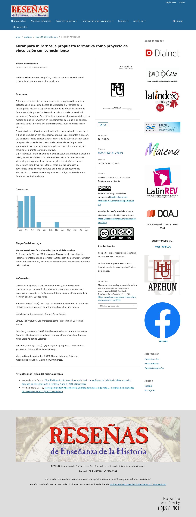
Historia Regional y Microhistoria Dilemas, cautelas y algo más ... (77, 387)
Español (148, 385)
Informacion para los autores (97, 21)
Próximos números (65, 21)
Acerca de (138, 21)
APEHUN (163, 341)
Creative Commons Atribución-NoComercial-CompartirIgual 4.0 (116, 201)
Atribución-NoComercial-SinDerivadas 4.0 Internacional (138, 484)
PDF (104, 124)
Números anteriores (41, 21)
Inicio (18, 37)
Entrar (182, 2)
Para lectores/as (151, 359)
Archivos (28, 37)
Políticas (122, 21)
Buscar (178, 21)
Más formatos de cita (109, 306)
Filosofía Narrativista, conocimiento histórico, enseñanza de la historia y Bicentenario (87, 380)
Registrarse (171, 2)
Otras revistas (20, 27)
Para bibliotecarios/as (154, 368)
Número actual (18, 21)
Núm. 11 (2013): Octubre (47, 37)
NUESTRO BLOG (162, 246)
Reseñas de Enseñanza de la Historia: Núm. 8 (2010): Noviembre (54, 383)
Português (149, 390)
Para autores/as (151, 363)
